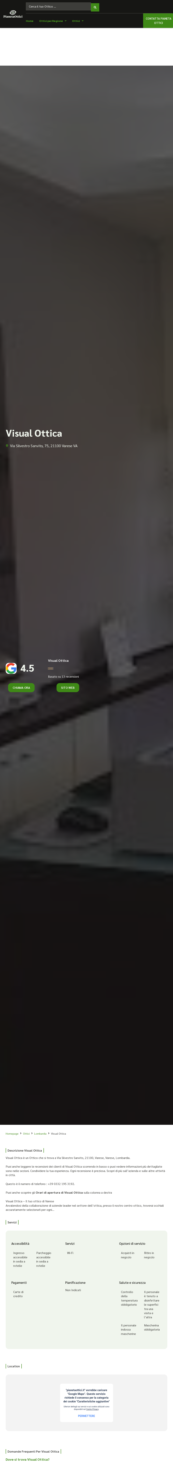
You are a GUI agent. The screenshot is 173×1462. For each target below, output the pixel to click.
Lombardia (40, 1131)
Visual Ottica (58, 658)
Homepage (12, 1131)
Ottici (26, 1131)
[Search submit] (95, 5)
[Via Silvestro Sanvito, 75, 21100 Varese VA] (86, 1401)
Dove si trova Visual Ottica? (28, 1457)
